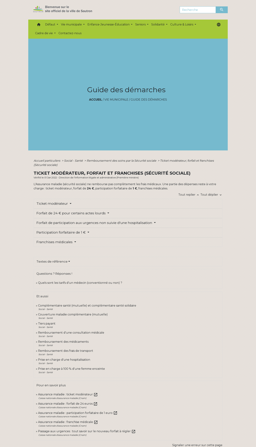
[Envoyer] (222, 9)
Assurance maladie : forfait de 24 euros (68, 403)
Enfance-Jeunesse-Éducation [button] (108, 24)
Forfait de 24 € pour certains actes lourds (71, 213)
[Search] (198, 9)
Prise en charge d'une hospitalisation (64, 359)
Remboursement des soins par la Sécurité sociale (122, 160)
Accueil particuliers (47, 160)
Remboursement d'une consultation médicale (71, 332)
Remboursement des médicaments (63, 341)
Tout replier (189, 194)
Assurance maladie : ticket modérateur (68, 394)
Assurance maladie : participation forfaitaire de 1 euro (78, 413)
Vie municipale (116, 99)
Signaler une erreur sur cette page (197, 445)
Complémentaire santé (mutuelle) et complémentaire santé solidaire (87, 305)
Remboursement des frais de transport (65, 350)
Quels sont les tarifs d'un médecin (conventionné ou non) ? (80, 282)
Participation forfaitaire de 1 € (61, 232)
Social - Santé (74, 160)
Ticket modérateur (52, 204)
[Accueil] (69, 10)
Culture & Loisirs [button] (182, 24)
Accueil (95, 99)
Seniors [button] (140, 24)
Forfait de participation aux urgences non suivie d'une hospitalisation (94, 223)
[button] (39, 25)
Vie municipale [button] (71, 24)
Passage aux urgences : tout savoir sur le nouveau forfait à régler (87, 431)
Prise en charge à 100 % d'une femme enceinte (71, 368)
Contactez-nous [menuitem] (69, 33)
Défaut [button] (50, 24)
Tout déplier (211, 194)
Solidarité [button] (158, 24)
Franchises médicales (54, 242)
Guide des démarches (149, 99)
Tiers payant (46, 323)
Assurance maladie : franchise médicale (68, 422)
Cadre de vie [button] (44, 33)
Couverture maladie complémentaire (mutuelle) (73, 314)
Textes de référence (52, 261)
